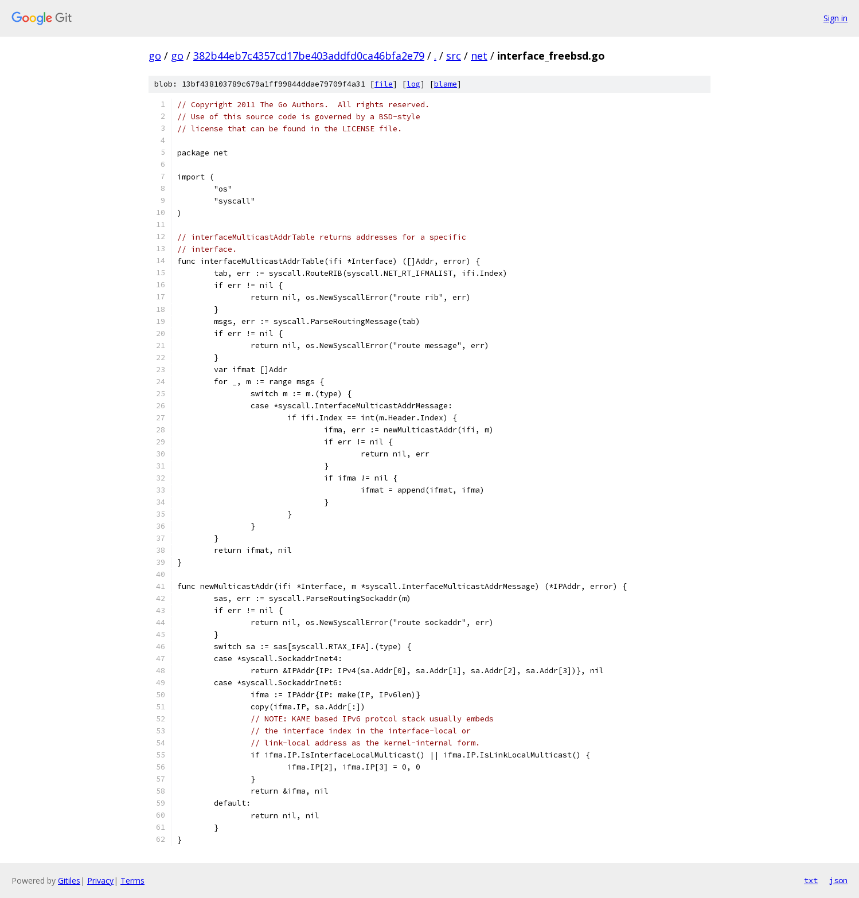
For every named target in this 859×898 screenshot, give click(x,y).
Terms (132, 880)
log (413, 84)
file (383, 84)
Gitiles (69, 880)
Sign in (835, 18)
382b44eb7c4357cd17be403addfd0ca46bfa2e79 (308, 56)
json (838, 880)
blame (445, 84)
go (155, 56)
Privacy (100, 880)
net (479, 56)
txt (811, 880)
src (453, 56)
